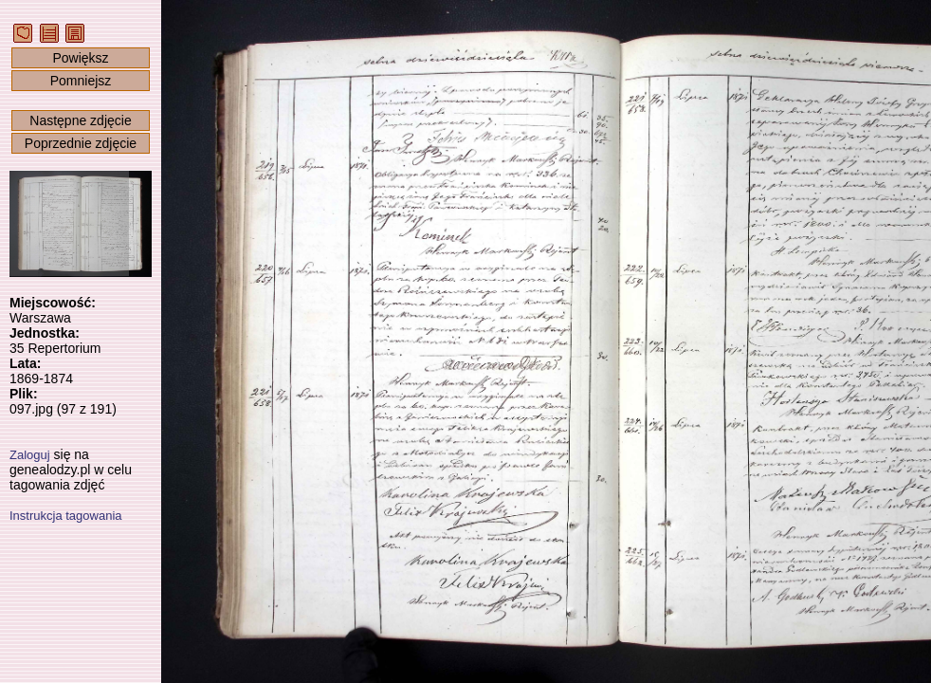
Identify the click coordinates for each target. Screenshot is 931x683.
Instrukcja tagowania (65, 515)
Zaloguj (29, 455)
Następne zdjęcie (80, 120)
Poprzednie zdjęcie (81, 143)
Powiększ (80, 57)
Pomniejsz (81, 80)
